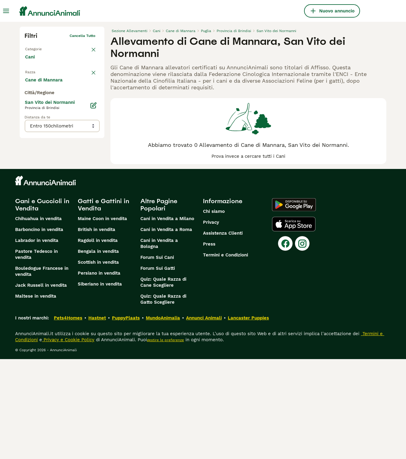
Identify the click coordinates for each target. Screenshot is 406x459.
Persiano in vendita (99, 373)
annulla (88, 74)
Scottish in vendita (98, 362)
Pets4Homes (68, 418)
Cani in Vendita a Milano (167, 318)
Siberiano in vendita (100, 384)
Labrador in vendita (36, 340)
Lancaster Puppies (248, 418)
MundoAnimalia (163, 418)
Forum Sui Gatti (157, 368)
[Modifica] (93, 231)
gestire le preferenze (165, 440)
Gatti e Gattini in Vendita (103, 304)
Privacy (211, 322)
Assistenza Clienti (223, 333)
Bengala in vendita (98, 351)
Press (209, 344)
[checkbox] (28, 104)
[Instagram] (302, 343)
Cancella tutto (82, 36)
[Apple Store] (294, 324)
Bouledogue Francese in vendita (41, 371)
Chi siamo (214, 311)
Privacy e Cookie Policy (68, 439)
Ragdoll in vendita (98, 340)
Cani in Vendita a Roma (166, 329)
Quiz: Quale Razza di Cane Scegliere (163, 382)
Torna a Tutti (36, 48)
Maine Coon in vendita (102, 318)
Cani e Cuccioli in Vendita (42, 304)
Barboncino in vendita (39, 329)
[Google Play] (294, 304)
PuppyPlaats (126, 418)
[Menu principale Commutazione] (6, 11)
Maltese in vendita (35, 396)
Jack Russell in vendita (41, 385)
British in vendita (96, 329)
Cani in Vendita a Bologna (159, 343)
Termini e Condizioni (225, 355)
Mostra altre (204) (50, 205)
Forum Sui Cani (157, 357)
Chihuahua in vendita (38, 318)
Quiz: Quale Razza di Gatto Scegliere (163, 399)
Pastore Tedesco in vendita (36, 354)
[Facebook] (285, 343)
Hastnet (97, 418)
